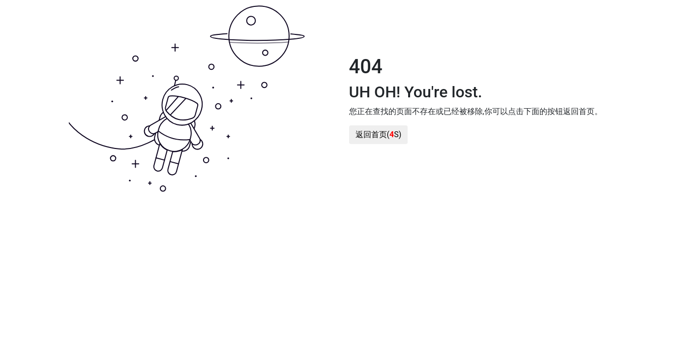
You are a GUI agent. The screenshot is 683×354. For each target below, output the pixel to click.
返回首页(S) (379, 134)
